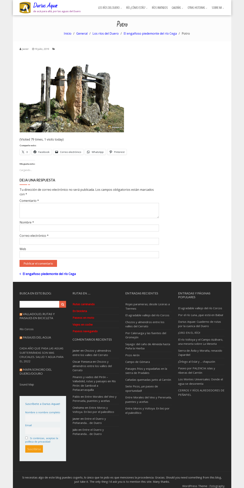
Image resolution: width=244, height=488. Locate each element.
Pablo (76, 396)
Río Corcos (27, 329)
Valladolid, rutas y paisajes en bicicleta (37, 316)
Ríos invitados (160, 8)
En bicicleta (80, 311)
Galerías (176, 8)
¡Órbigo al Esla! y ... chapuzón (196, 361)
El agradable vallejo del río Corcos (147, 315)
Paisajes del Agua (37, 337)
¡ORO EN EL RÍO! (189, 333)
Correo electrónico (34, 236)
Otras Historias (196, 8)
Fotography (217, 486)
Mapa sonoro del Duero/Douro (36, 371)
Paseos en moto (83, 318)
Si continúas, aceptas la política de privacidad (41, 439)
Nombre (27, 222)
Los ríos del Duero (109, 8)
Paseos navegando (85, 331)
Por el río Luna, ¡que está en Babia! (200, 315)
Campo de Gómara (137, 362)
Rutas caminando (84, 304)
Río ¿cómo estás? (135, 8)
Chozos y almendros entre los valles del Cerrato (92, 366)
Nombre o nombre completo (42, 412)
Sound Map (27, 384)
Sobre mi (217, 8)
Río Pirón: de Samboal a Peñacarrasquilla (94, 385)
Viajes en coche (83, 324)
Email (28, 425)
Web (23, 249)
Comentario (29, 201)
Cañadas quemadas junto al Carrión (148, 379)
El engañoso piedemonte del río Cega (49, 274)
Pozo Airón (132, 355)
